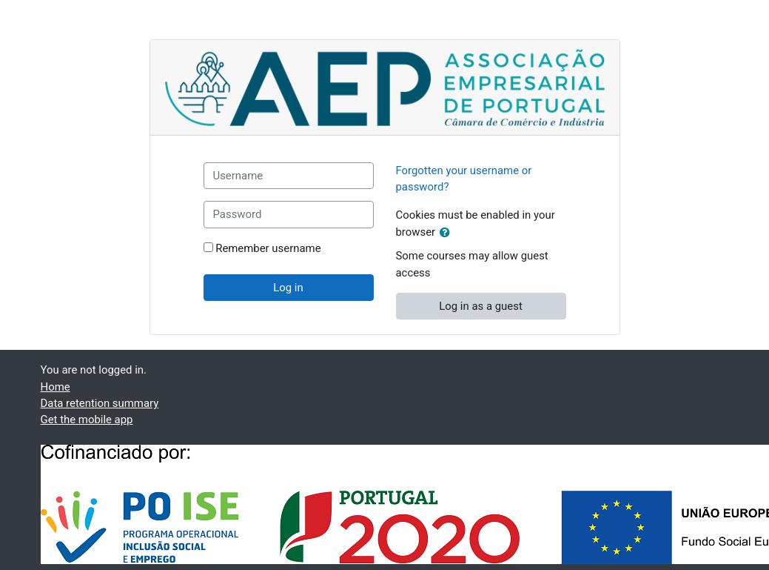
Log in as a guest (481, 306)
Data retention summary (100, 403)
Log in (288, 287)
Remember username (267, 248)
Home (55, 387)
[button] (447, 233)
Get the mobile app (87, 419)
